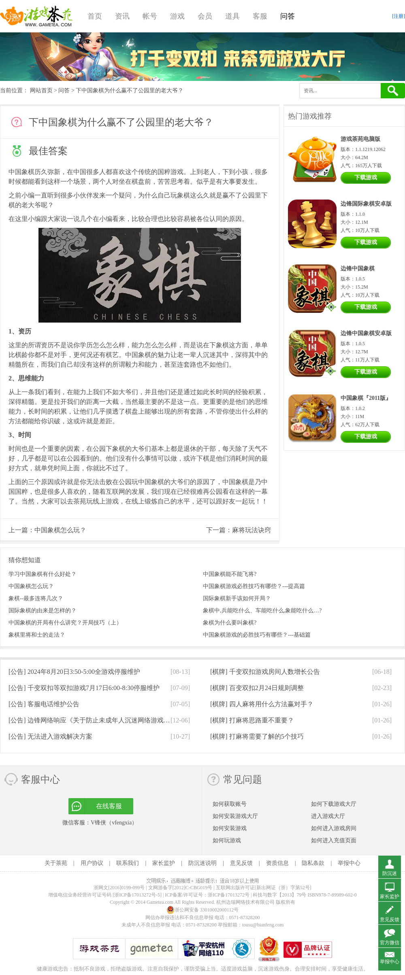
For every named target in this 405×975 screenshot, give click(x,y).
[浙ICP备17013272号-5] (137, 895)
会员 (205, 16)
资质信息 (277, 863)
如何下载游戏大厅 (333, 804)
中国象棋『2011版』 (366, 398)
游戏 (177, 16)
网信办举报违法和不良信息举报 (179, 917)
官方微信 (389, 942)
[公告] (74, 671)
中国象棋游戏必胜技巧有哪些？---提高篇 (254, 586)
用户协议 (92, 863)
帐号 (150, 16)
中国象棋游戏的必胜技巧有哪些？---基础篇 (257, 635)
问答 (287, 16)
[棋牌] (265, 671)
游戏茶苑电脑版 (360, 139)
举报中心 (349, 863)
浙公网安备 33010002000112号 (202, 910)
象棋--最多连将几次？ (36, 598)
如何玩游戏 (227, 840)
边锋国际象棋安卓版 (366, 204)
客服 (260, 16)
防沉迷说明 (202, 863)
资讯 (122, 16)
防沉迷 (389, 873)
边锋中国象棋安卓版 (366, 333)
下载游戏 (365, 177)
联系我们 (127, 863)
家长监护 (163, 863)
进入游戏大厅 (328, 816)
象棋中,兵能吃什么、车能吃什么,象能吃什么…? (262, 611)
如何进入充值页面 (333, 840)
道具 (232, 16)
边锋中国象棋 (358, 269)
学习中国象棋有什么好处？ (43, 574)
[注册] (398, 16)
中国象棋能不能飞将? (229, 574)
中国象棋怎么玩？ (60, 530)
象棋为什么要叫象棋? (229, 623)
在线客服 (109, 806)
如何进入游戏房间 (333, 828)
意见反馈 (241, 863)
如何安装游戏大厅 (235, 816)
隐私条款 (313, 863)
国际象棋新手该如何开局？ (237, 598)
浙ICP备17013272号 (228, 895)
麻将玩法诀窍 (251, 530)
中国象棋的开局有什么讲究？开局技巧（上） (65, 623)
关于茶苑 (56, 863)
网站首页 (41, 90)
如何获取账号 (230, 804)
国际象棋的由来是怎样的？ (43, 611)
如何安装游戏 (230, 828)
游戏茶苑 (36, 16)
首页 (94, 16)
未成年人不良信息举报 (146, 925)
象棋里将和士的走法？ (37, 635)
